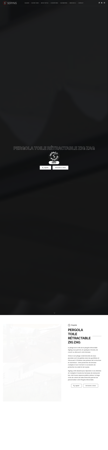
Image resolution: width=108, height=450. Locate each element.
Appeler (45, 168)
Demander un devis (60, 167)
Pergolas (74, 325)
